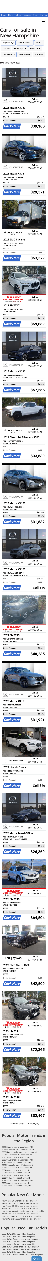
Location (35, 48)
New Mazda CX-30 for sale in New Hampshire (20, 1206)
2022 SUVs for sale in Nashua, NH (16, 1183)
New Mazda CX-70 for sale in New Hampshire (20, 1214)
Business (27, 15)
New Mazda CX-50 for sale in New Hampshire (20, 1203)
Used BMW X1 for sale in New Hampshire (18, 1242)
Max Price (24, 54)
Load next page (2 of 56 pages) (24, 1123)
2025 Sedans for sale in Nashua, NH (16, 1162)
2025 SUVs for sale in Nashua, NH (16, 1157)
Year (39, 42)
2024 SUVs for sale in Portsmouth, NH (17, 1168)
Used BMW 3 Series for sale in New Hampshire (21, 1239)
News (10, 15)
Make (6, 48)
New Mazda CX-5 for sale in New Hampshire (20, 1201)
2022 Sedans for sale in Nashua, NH (16, 1186)
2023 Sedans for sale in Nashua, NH (16, 1178)
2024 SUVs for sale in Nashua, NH (16, 1170)
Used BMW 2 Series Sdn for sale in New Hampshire (22, 1255)
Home (4, 15)
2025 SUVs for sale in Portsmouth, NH (17, 1155)
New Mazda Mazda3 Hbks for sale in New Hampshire (23, 1211)
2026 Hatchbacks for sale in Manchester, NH (19, 1152)
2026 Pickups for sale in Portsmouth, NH (18, 1150)
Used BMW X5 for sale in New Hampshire (18, 1236)
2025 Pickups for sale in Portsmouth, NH (18, 1165)
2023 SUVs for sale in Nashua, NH (16, 1175)
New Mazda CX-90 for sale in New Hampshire (20, 1209)
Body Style (20, 48)
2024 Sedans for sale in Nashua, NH (16, 1173)
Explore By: (8, 42)
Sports (36, 15)
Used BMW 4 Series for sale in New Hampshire (21, 1249)
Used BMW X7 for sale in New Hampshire (18, 1244)
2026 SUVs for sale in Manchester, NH (17, 1147)
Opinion (43, 15)
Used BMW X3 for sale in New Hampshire (18, 1234)
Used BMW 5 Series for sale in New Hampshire (21, 1247)
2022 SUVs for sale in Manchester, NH (17, 1180)
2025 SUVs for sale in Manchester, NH (17, 1160)
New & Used (25, 42)
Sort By (39, 54)
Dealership (9, 54)
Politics (18, 15)
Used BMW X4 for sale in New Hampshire (18, 1252)
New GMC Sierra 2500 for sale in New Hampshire (21, 1219)
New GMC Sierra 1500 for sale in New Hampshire (21, 1216)
